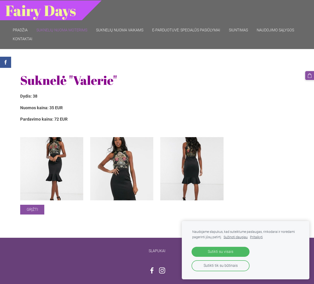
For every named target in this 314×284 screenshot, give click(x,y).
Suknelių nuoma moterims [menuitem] (62, 29)
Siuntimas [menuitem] (238, 29)
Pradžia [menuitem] (20, 29)
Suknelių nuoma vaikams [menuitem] (120, 29)
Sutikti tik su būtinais (221, 265)
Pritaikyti (256, 237)
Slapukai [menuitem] (157, 250)
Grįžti (32, 209)
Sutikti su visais (220, 251)
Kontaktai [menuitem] (23, 38)
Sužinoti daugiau (236, 237)
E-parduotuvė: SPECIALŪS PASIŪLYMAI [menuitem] (187, 29)
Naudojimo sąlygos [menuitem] (276, 29)
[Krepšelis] (309, 75)
